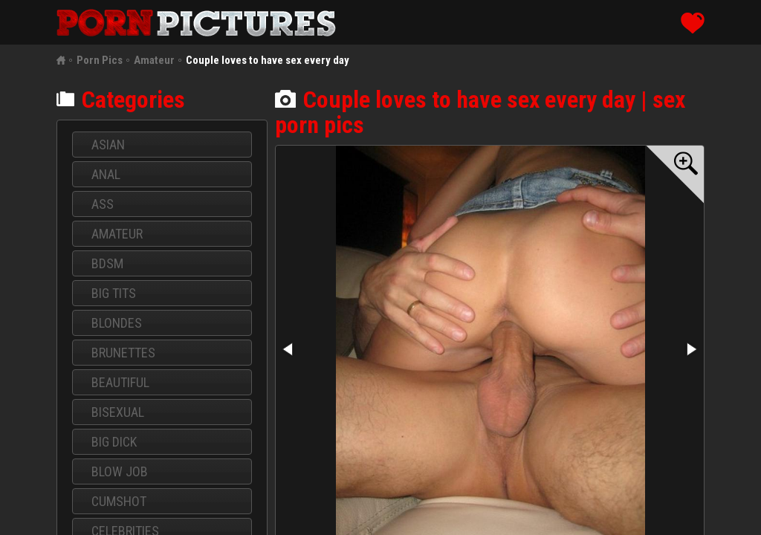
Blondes (116, 323)
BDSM (107, 263)
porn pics (196, 22)
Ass (102, 204)
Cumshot (118, 501)
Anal (105, 174)
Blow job (119, 471)
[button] (675, 175)
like (693, 23)
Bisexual (117, 412)
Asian (108, 144)
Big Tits (113, 293)
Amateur (154, 60)
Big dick (114, 442)
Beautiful (120, 382)
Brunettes (123, 352)
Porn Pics (100, 60)
